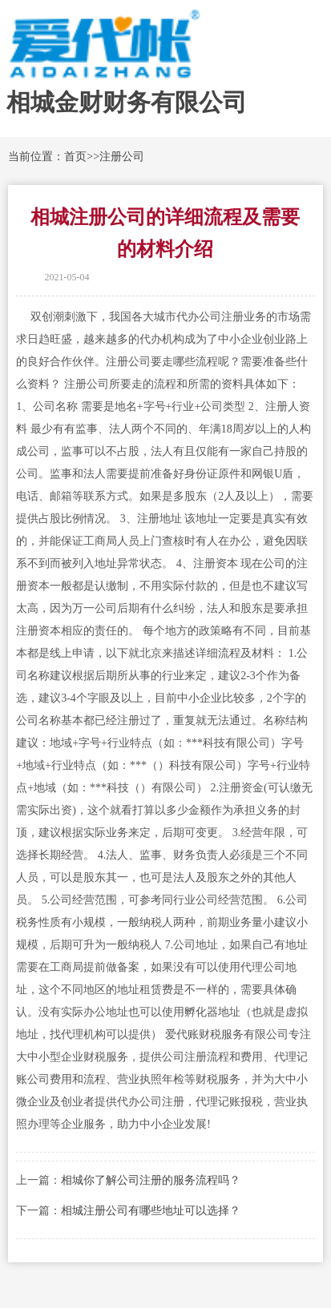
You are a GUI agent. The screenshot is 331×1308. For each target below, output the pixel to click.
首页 (75, 157)
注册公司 (121, 157)
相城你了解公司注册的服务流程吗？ (150, 1180)
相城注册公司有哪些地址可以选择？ (150, 1211)
